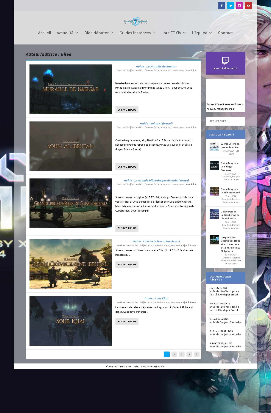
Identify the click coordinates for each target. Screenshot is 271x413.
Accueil (44, 75)
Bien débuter (96, 75)
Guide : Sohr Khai (156, 339)
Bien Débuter (235, 301)
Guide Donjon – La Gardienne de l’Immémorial (230, 256)
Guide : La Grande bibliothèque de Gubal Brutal (156, 221)
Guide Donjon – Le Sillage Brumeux (230, 208)
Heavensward (177, 111)
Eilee (127, 111)
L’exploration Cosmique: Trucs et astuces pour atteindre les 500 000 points (230, 285)
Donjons (149, 111)
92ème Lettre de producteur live (230, 186)
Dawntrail (226, 217)
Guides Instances (135, 75)
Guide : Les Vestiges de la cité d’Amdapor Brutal (224, 334)
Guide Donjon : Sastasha (226, 363)
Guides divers (231, 304)
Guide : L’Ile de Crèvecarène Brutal (156, 282)
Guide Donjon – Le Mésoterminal (230, 232)
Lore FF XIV (171, 75)
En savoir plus (127, 150)
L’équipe (199, 75)
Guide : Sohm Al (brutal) (156, 164)
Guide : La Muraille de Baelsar (156, 107)
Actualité (65, 75)
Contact (225, 75)
